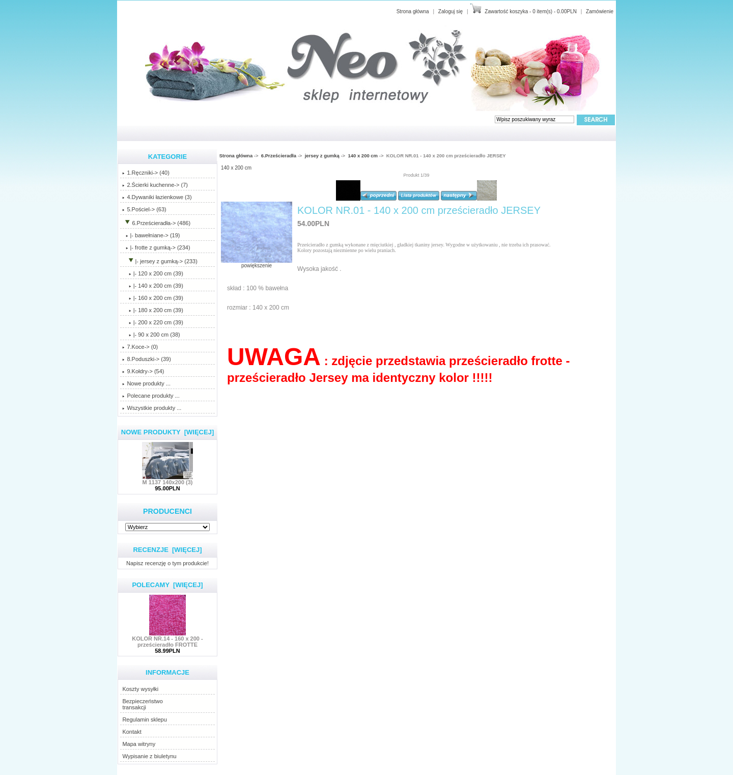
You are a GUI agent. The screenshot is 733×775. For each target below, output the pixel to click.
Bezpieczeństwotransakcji (142, 704)
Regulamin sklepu (144, 719)
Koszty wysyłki (140, 689)
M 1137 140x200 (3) (167, 479)
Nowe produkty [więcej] (167, 432)
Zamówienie (599, 11)
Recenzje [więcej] (167, 549)
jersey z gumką (322, 155)
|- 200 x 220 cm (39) (152, 322)
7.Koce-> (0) (140, 347)
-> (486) (156, 223)
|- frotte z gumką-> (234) (156, 247)
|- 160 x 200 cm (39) (152, 298)
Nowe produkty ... (146, 383)
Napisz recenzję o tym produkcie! (167, 563)
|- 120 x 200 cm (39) (152, 273)
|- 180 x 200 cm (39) (152, 310)
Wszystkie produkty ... (151, 408)
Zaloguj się (450, 11)
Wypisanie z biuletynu (149, 756)
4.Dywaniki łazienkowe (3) (156, 197)
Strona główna (413, 11)
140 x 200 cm (363, 155)
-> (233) (160, 261)
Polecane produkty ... (150, 396)
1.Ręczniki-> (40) (145, 173)
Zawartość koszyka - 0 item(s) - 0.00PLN (531, 11)
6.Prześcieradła (278, 155)
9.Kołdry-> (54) (143, 371)
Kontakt (131, 732)
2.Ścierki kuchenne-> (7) (155, 185)
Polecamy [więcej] (167, 585)
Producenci (167, 511)
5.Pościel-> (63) (144, 209)
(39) (152, 286)
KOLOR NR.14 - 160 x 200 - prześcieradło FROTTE (167, 639)
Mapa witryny (138, 744)
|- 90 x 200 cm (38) (151, 334)
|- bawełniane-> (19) (151, 235)
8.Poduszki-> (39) (146, 359)
